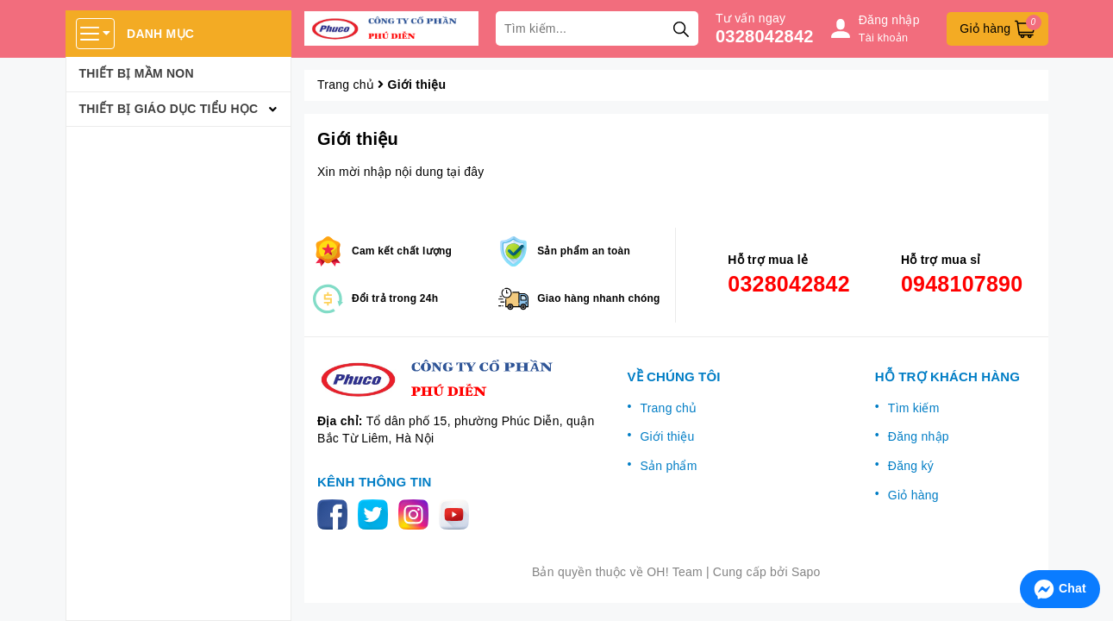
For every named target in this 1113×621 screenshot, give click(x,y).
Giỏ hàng (913, 495)
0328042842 (765, 36)
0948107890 (962, 284)
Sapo (806, 572)
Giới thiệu (357, 138)
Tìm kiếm (914, 408)
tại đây (465, 172)
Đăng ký (911, 466)
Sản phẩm (668, 466)
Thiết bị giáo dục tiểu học (169, 109)
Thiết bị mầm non (136, 73)
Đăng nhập (918, 436)
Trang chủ (668, 408)
